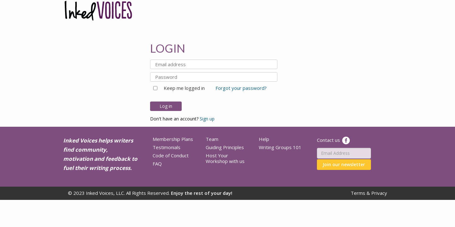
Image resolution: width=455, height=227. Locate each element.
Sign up (207, 119)
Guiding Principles (225, 147)
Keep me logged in (181, 88)
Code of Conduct (171, 155)
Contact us (328, 140)
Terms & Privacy (369, 193)
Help (264, 139)
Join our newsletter (344, 164)
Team (212, 139)
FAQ (157, 163)
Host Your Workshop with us (225, 158)
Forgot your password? (241, 88)
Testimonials (166, 147)
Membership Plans (173, 139)
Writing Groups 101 (280, 147)
